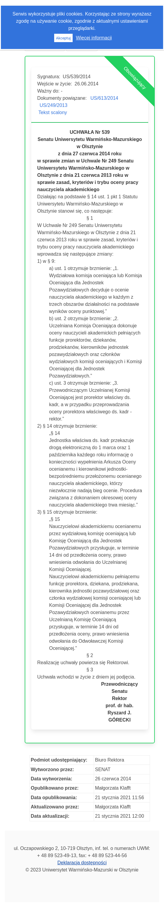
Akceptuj (63, 38)
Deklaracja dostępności (82, 862)
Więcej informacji (94, 37)
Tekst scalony (52, 112)
